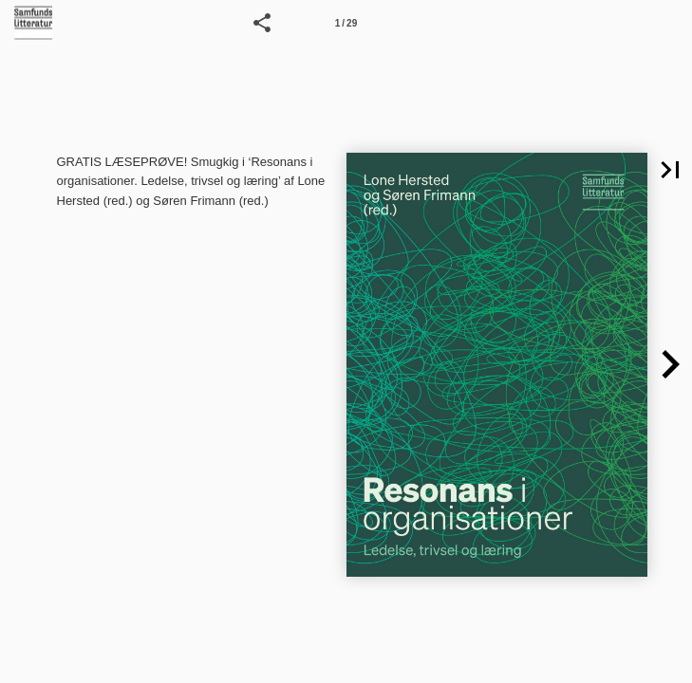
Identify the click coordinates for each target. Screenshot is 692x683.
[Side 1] (346, 23)
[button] (262, 23)
